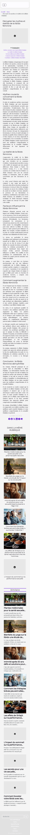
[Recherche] (13, 816)
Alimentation (15, 826)
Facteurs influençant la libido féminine (15, 54)
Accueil (3, 12)
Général (15, 831)
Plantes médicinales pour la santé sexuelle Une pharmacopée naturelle (14, 454)
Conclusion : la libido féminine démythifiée (15, 57)
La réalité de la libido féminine (15, 52)
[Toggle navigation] (4, 5)
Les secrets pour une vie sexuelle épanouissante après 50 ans (14, 773)
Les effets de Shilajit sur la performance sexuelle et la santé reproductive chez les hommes (14, 553)
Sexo (8, 12)
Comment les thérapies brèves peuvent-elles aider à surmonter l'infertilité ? (14, 528)
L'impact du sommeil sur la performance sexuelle (14, 578)
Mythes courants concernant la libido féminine (15, 50)
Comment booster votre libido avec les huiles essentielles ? (13, 798)
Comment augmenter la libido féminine (15, 55)
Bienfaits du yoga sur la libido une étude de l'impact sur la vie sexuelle (15, 478)
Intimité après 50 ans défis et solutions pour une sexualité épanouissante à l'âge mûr (15, 503)
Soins (15, 822)
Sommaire (15, 48)
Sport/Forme (15, 824)
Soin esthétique (15, 819)
